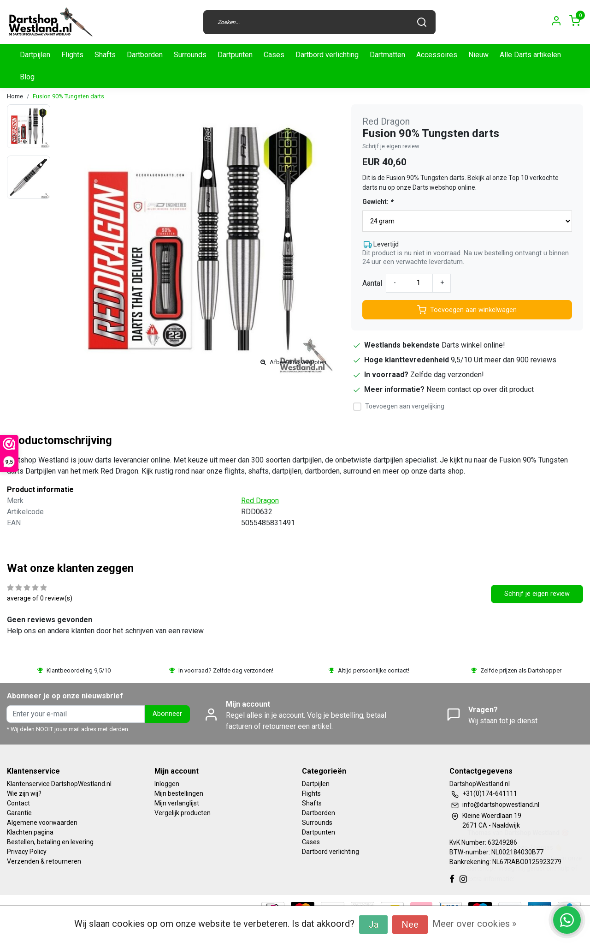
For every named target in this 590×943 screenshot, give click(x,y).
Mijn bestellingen (178, 793)
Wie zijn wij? (24, 793)
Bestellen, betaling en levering (50, 842)
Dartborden (145, 54)
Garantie (19, 813)
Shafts (105, 54)
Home (15, 96)
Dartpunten (235, 54)
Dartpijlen (35, 54)
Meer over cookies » (474, 923)
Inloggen (166, 783)
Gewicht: (377, 201)
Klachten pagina (30, 832)
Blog (27, 76)
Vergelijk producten (182, 813)
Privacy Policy (27, 851)
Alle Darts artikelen (530, 54)
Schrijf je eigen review (390, 146)
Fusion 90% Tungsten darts (68, 96)
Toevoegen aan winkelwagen (467, 309)
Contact (18, 803)
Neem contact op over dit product (480, 389)
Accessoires (436, 54)
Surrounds (190, 54)
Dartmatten (387, 54)
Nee (410, 924)
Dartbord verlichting (327, 54)
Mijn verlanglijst (176, 803)
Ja (373, 924)
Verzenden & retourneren (44, 861)
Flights (72, 54)
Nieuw (478, 54)
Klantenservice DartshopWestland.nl (59, 783)
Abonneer (167, 714)
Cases (274, 54)
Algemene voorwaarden (42, 822)
